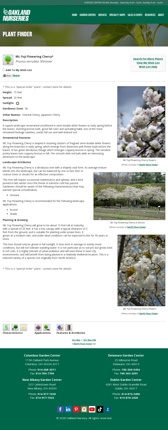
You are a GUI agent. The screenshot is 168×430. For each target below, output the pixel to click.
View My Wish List (148, 62)
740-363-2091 (129, 373)
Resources (150, 14)
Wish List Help (148, 66)
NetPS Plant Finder (148, 164)
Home (74, 14)
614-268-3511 (47, 369)
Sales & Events (135, 14)
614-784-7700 (45, 373)
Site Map (76, 340)
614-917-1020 (47, 394)
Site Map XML (89, 340)
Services (102, 14)
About (161, 14)
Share (16, 75)
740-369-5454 (131, 369)
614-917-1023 (45, 397)
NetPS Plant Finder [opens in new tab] (83, 344)
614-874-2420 (129, 397)
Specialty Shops (117, 14)
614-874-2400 (131, 394)
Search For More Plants (148, 58)
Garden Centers (88, 14)
